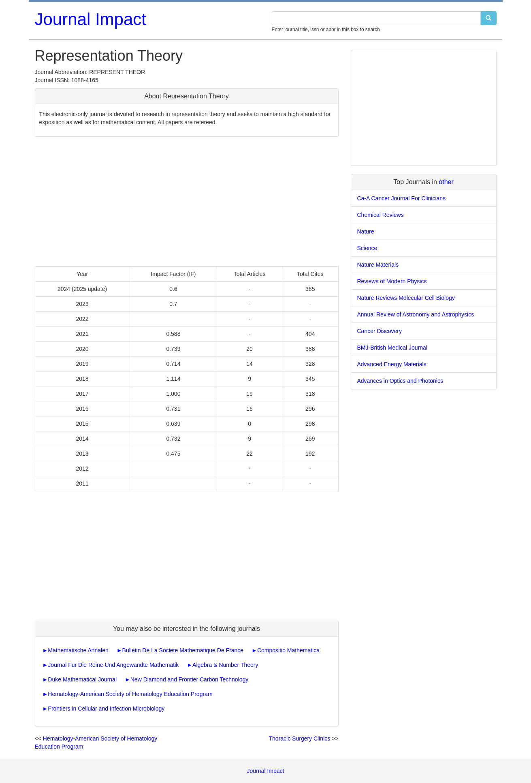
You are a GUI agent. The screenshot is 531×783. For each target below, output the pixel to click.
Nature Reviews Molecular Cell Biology (406, 298)
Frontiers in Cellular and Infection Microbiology (106, 708)
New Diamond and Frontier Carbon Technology (189, 679)
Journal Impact (90, 19)
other (446, 181)
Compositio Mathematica (288, 650)
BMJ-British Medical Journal (392, 347)
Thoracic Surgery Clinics (300, 738)
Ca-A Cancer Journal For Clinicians (401, 198)
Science (367, 248)
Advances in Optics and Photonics (400, 381)
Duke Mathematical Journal (82, 679)
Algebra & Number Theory (225, 665)
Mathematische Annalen (78, 650)
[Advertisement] (187, 201)
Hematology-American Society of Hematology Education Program (130, 694)
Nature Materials (378, 264)
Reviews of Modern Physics (392, 281)
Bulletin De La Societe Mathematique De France (183, 650)
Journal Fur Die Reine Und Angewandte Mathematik (113, 665)
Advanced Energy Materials (392, 364)
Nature (365, 231)
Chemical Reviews (380, 215)
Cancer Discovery (379, 331)
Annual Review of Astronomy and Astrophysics (415, 314)
